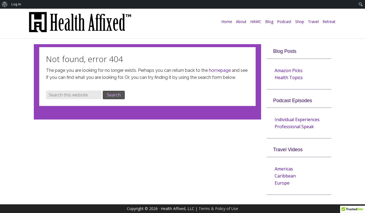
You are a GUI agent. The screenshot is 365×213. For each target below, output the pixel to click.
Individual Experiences (297, 119)
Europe (282, 183)
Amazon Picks (288, 70)
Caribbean (285, 176)
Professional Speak (294, 127)
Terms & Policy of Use (218, 208)
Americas (284, 169)
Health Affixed (79, 24)
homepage (220, 70)
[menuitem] (4, 4)
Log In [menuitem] (16, 4)
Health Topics (289, 77)
